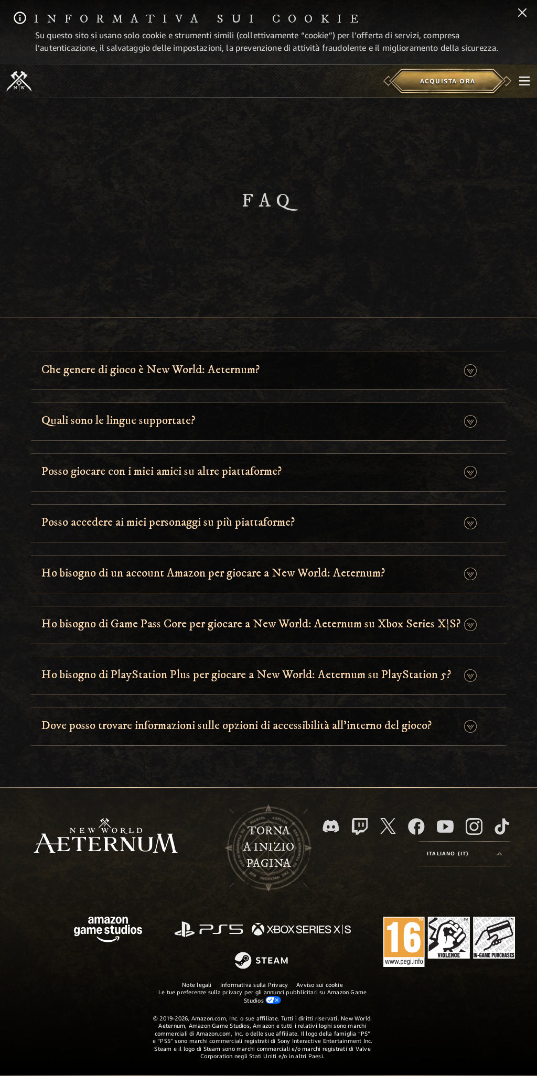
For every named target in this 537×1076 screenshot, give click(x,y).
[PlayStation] (209, 930)
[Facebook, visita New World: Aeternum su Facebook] (416, 826)
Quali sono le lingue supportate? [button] (118, 420)
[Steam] (262, 961)
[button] (470, 370)
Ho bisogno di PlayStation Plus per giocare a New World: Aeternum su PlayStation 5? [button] (246, 674)
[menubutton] (524, 81)
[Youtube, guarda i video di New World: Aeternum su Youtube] (445, 826)
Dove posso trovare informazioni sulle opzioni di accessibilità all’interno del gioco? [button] (236, 725)
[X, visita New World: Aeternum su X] (388, 826)
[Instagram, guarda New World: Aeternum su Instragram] (474, 826)
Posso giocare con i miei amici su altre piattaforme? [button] (161, 471)
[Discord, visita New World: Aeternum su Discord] (331, 826)
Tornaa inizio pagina (268, 847)
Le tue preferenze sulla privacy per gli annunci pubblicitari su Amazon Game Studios (262, 995)
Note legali (196, 984)
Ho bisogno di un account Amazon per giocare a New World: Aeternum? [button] (213, 573)
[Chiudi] (522, 13)
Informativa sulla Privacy (254, 984)
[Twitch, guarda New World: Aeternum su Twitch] (359, 826)
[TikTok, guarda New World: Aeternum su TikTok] (502, 826)
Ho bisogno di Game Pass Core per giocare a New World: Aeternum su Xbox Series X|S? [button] (250, 624)
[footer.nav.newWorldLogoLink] (106, 836)
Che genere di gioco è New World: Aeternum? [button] (150, 369)
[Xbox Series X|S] (301, 930)
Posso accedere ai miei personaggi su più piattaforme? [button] (168, 522)
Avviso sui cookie (319, 984)
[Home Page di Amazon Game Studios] (108, 930)
